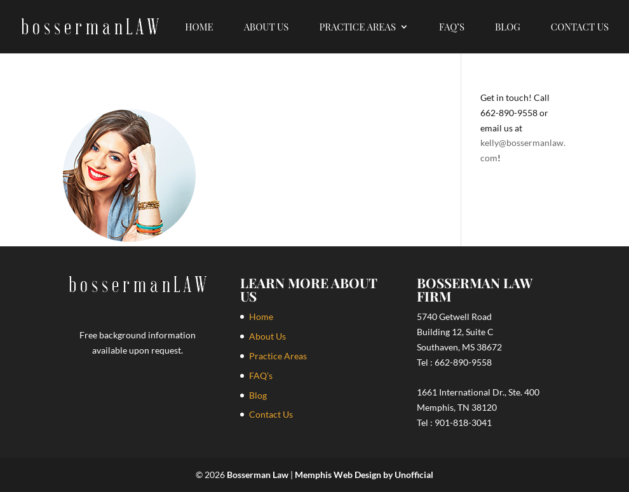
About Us (266, 27)
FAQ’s (451, 27)
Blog (507, 27)
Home (199, 27)
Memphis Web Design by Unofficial (364, 474)
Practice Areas (357, 27)
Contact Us (580, 27)
